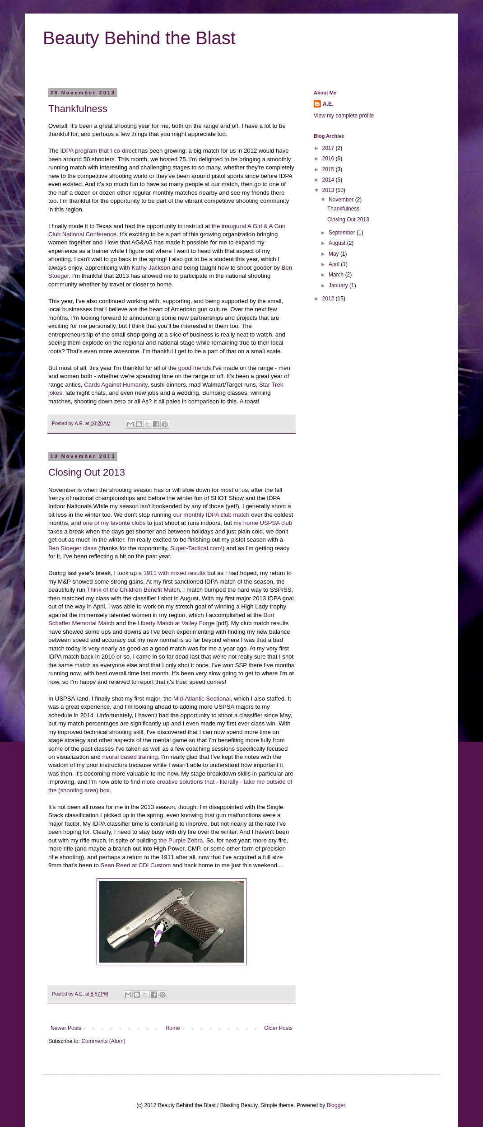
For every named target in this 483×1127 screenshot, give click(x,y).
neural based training (130, 756)
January (339, 285)
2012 (329, 298)
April (335, 264)
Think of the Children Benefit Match (133, 589)
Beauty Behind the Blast (139, 38)
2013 (329, 190)
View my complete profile (344, 115)
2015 (329, 169)
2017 (329, 148)
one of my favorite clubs (114, 522)
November (342, 199)
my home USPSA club (263, 522)
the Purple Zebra (180, 840)
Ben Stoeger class (72, 548)
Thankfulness (77, 108)
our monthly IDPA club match (211, 514)
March (337, 274)
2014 (329, 180)
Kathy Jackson (150, 267)
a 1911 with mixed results (172, 573)
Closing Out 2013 (86, 472)
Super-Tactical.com (195, 548)
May (334, 254)
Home (173, 1028)
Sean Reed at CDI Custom (135, 865)
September (343, 232)
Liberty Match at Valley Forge (176, 623)
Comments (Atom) (103, 1041)
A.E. (79, 423)
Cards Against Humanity (115, 384)
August (338, 243)
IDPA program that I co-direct (98, 150)
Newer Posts (66, 1028)
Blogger (336, 1105)
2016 (329, 158)
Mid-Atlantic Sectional (202, 698)
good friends (194, 368)
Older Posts (278, 1028)
